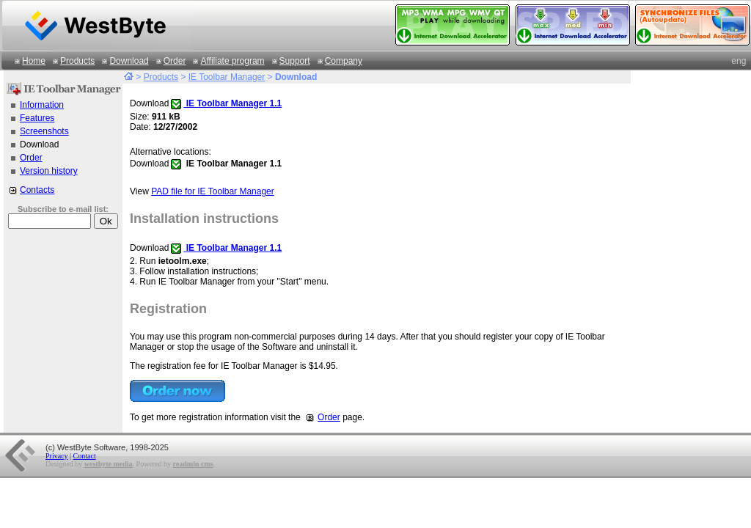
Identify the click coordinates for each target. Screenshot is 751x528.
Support (294, 61)
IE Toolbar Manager (226, 77)
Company (343, 61)
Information (42, 105)
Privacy (56, 456)
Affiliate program (232, 61)
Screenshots (44, 131)
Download (128, 61)
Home (33, 61)
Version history (49, 171)
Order (175, 61)
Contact (84, 456)
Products (77, 61)
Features (37, 118)
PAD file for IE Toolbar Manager (212, 191)
